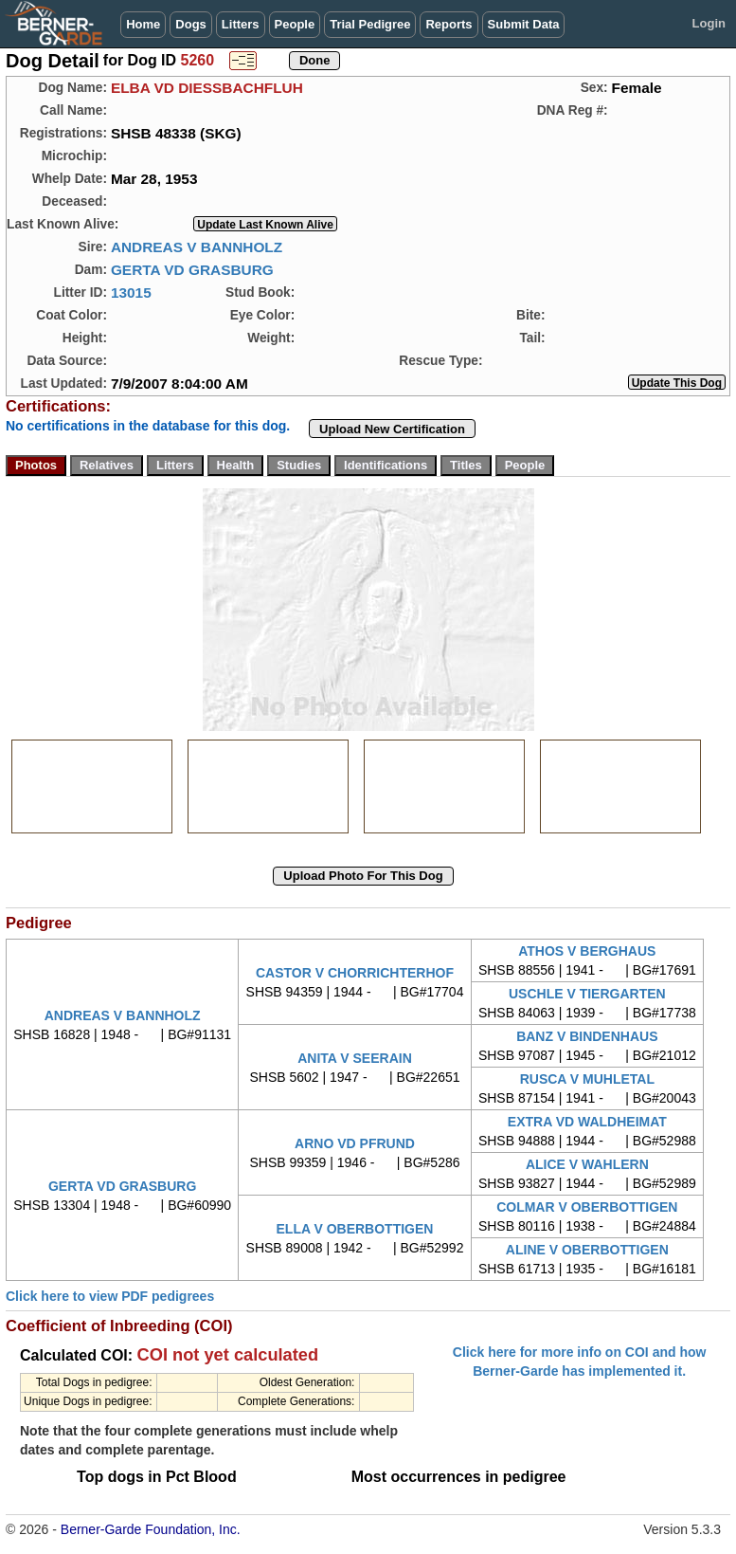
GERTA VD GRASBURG (192, 270)
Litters (241, 24)
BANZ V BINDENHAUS (586, 1036)
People (295, 24)
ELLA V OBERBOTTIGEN (355, 1228)
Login (709, 23)
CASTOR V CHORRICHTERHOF (355, 972)
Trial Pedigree (370, 24)
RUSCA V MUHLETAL (587, 1079)
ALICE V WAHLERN (587, 1164)
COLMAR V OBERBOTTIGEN (586, 1207)
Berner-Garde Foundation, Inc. (151, 1529)
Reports (448, 24)
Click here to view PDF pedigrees (110, 1296)
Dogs (190, 24)
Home (143, 24)
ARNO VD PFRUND (355, 1143)
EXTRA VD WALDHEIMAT (587, 1121)
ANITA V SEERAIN (354, 1058)
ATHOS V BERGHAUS (586, 951)
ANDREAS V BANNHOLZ (196, 247)
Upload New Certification (392, 429)
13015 (131, 292)
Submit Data (524, 24)
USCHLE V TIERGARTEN (587, 993)
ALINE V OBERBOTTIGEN (587, 1249)
